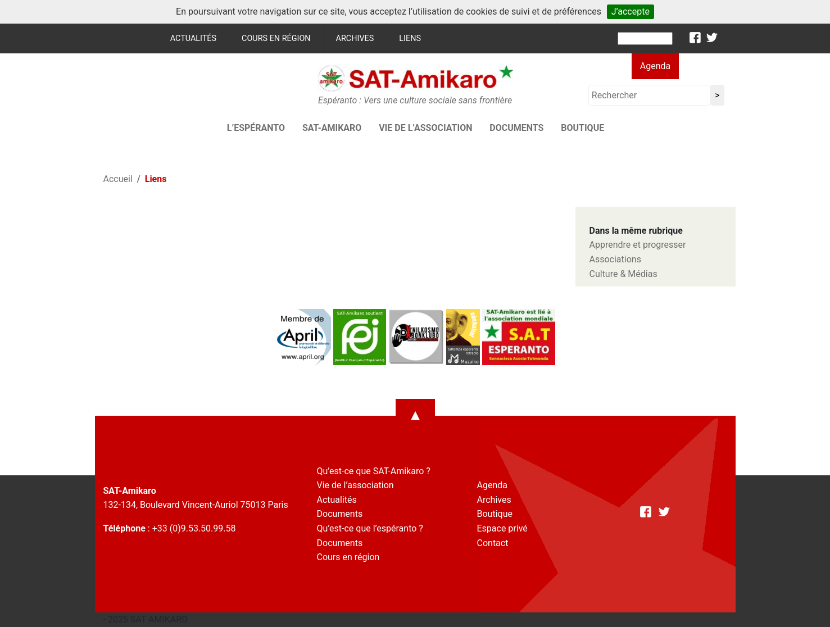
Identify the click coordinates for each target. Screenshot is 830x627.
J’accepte (630, 11)
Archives (355, 38)
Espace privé (502, 528)
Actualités (193, 38)
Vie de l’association (425, 127)
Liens (410, 38)
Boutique (582, 127)
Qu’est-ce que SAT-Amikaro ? (373, 471)
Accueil (118, 179)
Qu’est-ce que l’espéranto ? (370, 528)
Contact (493, 543)
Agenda (655, 66)
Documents (516, 127)
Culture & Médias (623, 274)
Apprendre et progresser (637, 244)
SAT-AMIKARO (331, 127)
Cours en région (276, 38)
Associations (615, 259)
